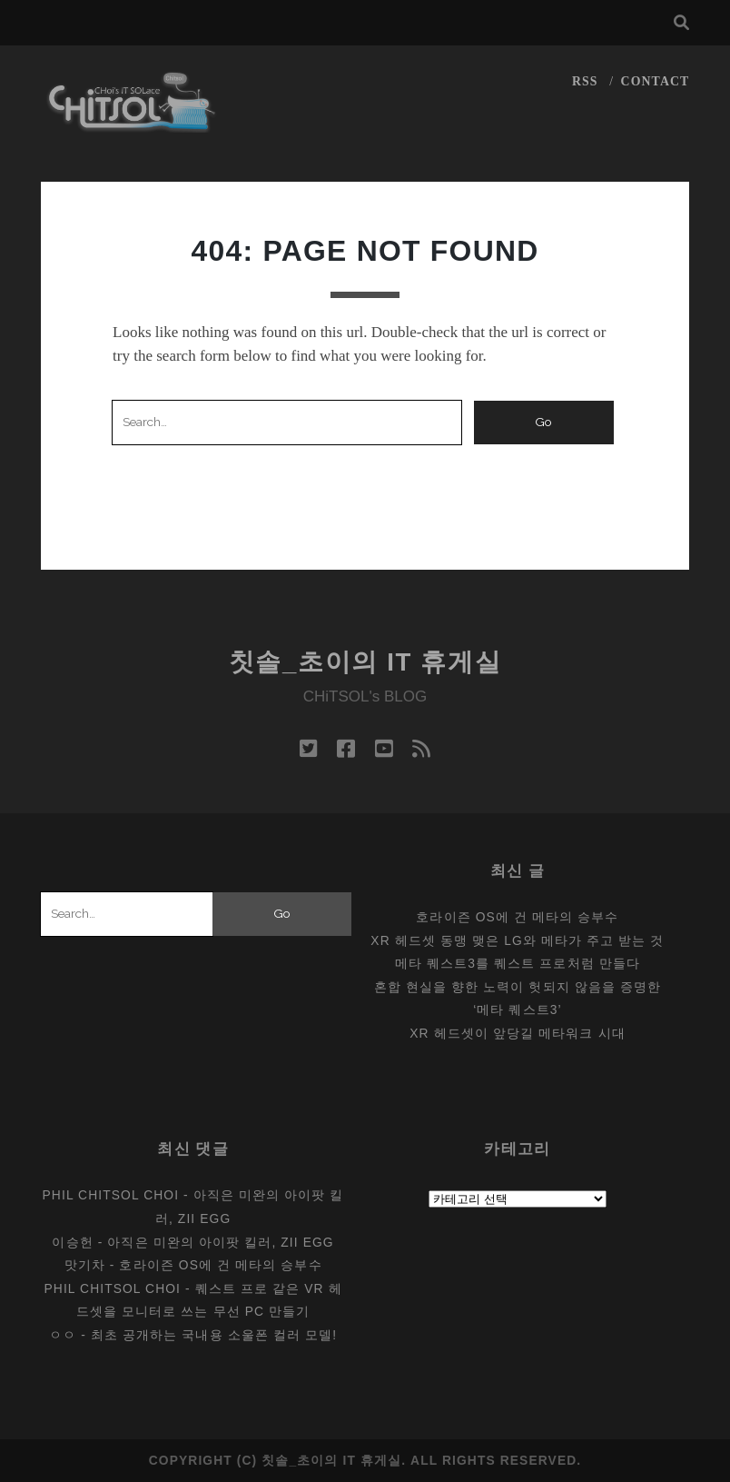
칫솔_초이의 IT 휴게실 (365, 662)
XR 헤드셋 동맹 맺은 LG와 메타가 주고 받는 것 (517, 940)
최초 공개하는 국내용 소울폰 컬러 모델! (214, 1335)
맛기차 (84, 1265)
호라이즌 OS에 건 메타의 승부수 (517, 917)
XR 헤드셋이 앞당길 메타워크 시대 (517, 1033)
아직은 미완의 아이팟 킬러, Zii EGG (220, 1242)
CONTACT (655, 81)
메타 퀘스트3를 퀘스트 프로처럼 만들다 (517, 963)
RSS (585, 81)
